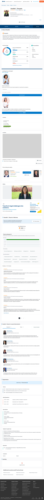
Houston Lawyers (14, 487)
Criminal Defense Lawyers (26, 486)
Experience (27, 26)
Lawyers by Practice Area (18, 1)
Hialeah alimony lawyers (6, 472)
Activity (37, 26)
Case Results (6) (17, 256)
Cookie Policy (12, 497)
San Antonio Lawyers (14, 493)
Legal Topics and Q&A (26, 1)
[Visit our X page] (36, 498)
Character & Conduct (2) (23, 259)
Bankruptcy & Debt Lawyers (26, 483)
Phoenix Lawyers (14, 492)
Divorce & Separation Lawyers (26, 492)
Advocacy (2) (15, 259)
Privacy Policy (7, 497)
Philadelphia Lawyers (14, 490)
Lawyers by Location (9, 1)
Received (9, 327)
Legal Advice (2, 486)
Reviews (16, 26)
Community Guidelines (18, 497)
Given (22, 327)
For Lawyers (2, 490)
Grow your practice (35, 1)
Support (34, 486)
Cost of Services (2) (32, 259)
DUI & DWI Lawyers (25, 487)
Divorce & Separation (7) (8, 251)
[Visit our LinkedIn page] (39, 498)
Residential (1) (32, 251)
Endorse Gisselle (36, 327)
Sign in (41, 1)
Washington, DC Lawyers (15, 489)
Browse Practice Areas (4, 487)
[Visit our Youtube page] (42, 498)
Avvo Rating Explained (36, 487)
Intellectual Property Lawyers (26, 493)
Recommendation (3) (33, 256)
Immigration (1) (25, 251)
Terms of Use (2, 497)
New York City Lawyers (15, 483)
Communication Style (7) (8, 256)
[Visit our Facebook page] (33, 498)
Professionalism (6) (25, 256)
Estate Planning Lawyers (25, 489)
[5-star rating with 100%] (22, 240)
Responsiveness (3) (7, 259)
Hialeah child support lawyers (33, 472)
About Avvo (34, 483)
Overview (6, 26)
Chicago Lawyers (14, 486)
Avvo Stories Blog (3, 489)
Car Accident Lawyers (25, 490)
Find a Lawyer (2, 483)
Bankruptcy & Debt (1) (18, 251)
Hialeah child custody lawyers (20, 472)
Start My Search (22, 95)
